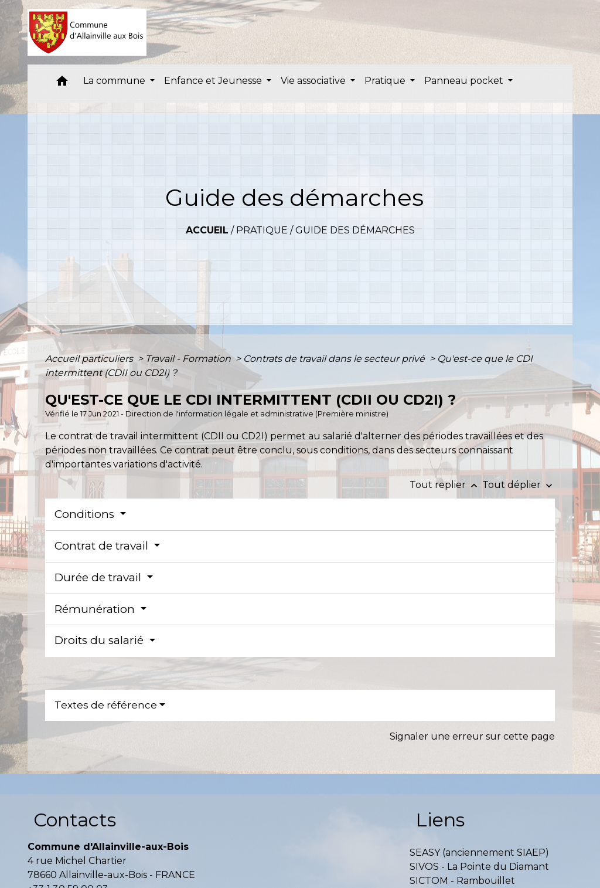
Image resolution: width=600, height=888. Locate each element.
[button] (62, 83)
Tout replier (446, 484)
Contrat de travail (102, 546)
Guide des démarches (355, 230)
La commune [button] (115, 80)
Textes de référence (105, 705)
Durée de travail (99, 577)
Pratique (262, 230)
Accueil (207, 230)
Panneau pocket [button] (465, 80)
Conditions (85, 514)
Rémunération (96, 609)
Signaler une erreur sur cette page (472, 736)
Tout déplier (518, 484)
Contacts (74, 819)
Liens (440, 819)
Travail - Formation (189, 358)
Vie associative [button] (314, 80)
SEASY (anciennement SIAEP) (479, 852)
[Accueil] (87, 32)
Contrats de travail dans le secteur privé (335, 358)
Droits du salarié (100, 640)
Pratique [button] (386, 80)
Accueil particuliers (90, 358)
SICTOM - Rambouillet (462, 880)
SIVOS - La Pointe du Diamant (479, 866)
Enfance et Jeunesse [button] (214, 80)
